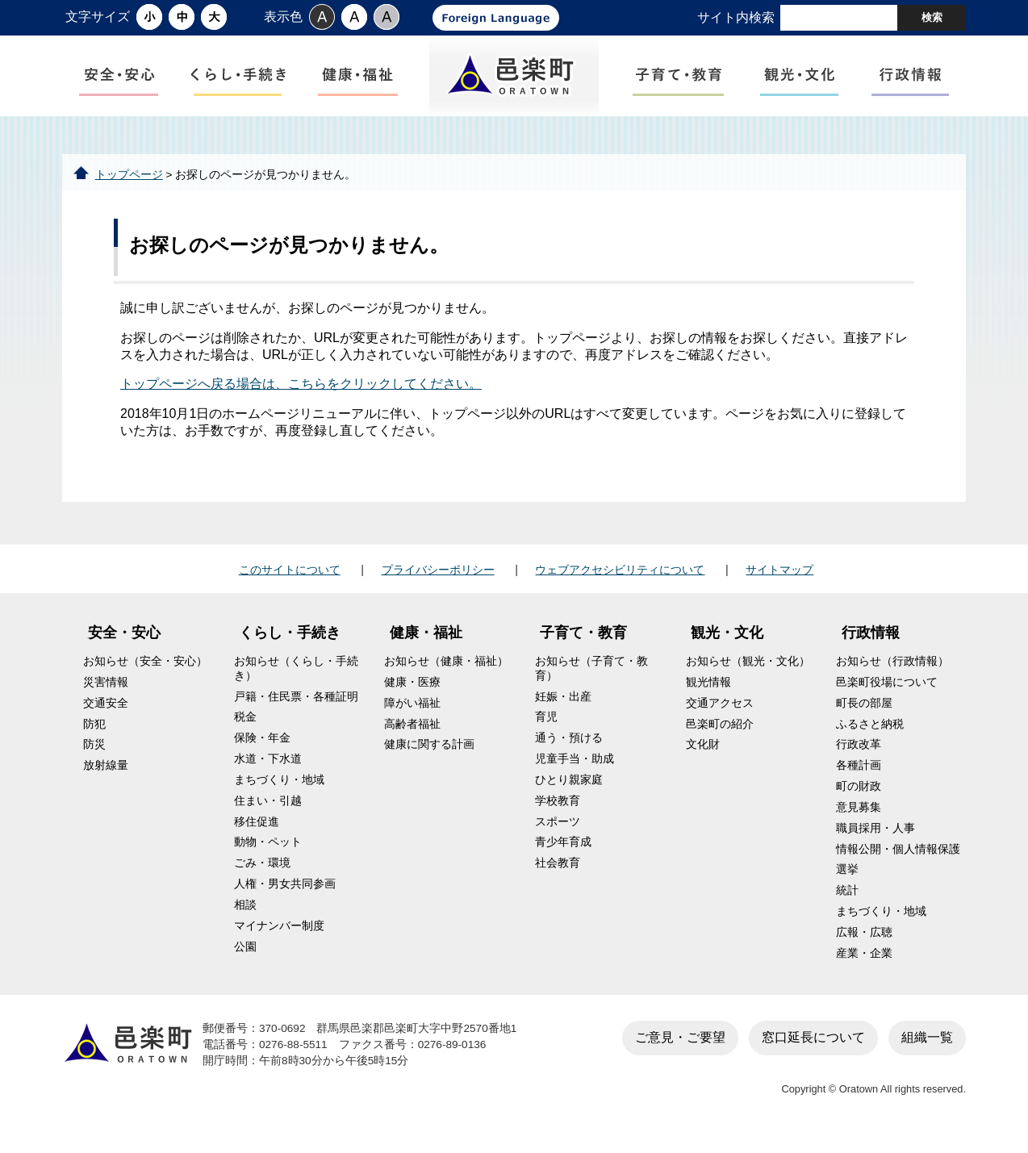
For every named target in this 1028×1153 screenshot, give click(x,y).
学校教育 (557, 814)
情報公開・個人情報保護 (898, 862)
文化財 (703, 758)
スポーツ (557, 835)
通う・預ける (569, 752)
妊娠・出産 (563, 710)
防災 (94, 758)
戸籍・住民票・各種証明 (296, 710)
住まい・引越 (268, 814)
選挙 (847, 883)
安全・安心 (124, 646)
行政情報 (871, 646)
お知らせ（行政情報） (892, 675)
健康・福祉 (426, 646)
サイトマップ (779, 582)
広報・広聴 (864, 946)
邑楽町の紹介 (720, 737)
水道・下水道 (268, 773)
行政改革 (858, 758)
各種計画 (858, 779)
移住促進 (256, 835)
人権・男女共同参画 (285, 898)
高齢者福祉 (412, 737)
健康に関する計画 (429, 758)
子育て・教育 (583, 646)
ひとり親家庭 (569, 793)
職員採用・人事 (875, 841)
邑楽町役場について (887, 696)
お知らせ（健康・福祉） (446, 675)
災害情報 (105, 696)
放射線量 (105, 779)
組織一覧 (927, 1050)
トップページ (129, 188)
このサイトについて (290, 582)
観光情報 (708, 696)
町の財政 (858, 800)
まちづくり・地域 (279, 793)
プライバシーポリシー (438, 582)
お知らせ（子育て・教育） (591, 682)
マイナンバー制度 (279, 939)
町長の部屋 (864, 716)
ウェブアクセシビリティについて (619, 582)
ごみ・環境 (262, 877)
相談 (245, 919)
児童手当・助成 (574, 773)
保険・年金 (262, 752)
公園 (245, 960)
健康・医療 (412, 696)
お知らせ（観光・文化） (748, 675)
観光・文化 (727, 646)
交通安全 (105, 716)
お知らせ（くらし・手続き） (296, 682)
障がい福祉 (412, 716)
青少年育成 (563, 856)
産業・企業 (864, 966)
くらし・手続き (290, 646)
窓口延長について (813, 1050)
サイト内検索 (736, 17)
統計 (847, 904)
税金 (245, 731)
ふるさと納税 (870, 737)
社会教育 (557, 877)
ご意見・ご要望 (680, 1050)
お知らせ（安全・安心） (145, 675)
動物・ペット (268, 856)
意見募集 (858, 821)
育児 (546, 731)
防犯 (94, 737)
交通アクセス (720, 716)
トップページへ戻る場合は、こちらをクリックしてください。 (301, 397)
